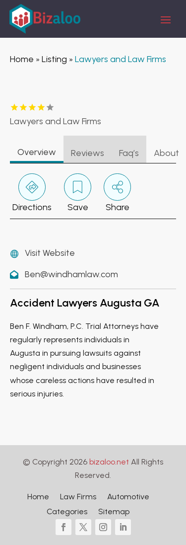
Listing (54, 59)
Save (77, 193)
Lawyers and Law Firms (120, 59)
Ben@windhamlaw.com (71, 274)
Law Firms (78, 497)
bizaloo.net (109, 462)
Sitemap (113, 512)
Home (22, 59)
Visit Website (50, 252)
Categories (67, 512)
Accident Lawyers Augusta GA (85, 303)
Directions (32, 193)
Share (117, 193)
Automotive (128, 497)
